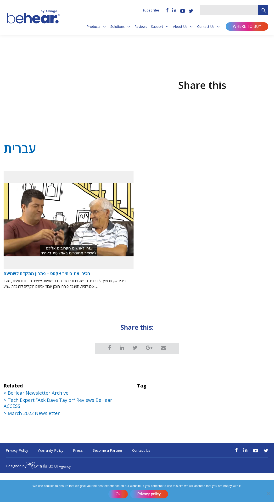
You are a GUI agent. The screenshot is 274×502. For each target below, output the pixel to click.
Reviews (140, 26)
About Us (180, 27)
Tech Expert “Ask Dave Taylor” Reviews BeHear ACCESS (58, 403)
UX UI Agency (49, 466)
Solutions (117, 27)
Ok (118, 494)
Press (78, 450)
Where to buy (247, 26)
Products (94, 27)
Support (157, 27)
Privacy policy (149, 494)
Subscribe (150, 10)
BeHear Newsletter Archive (38, 393)
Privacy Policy (17, 450)
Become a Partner (107, 450)
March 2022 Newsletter (34, 413)
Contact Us (205, 27)
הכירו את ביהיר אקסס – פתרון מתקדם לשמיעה (47, 273)
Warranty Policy (51, 450)
